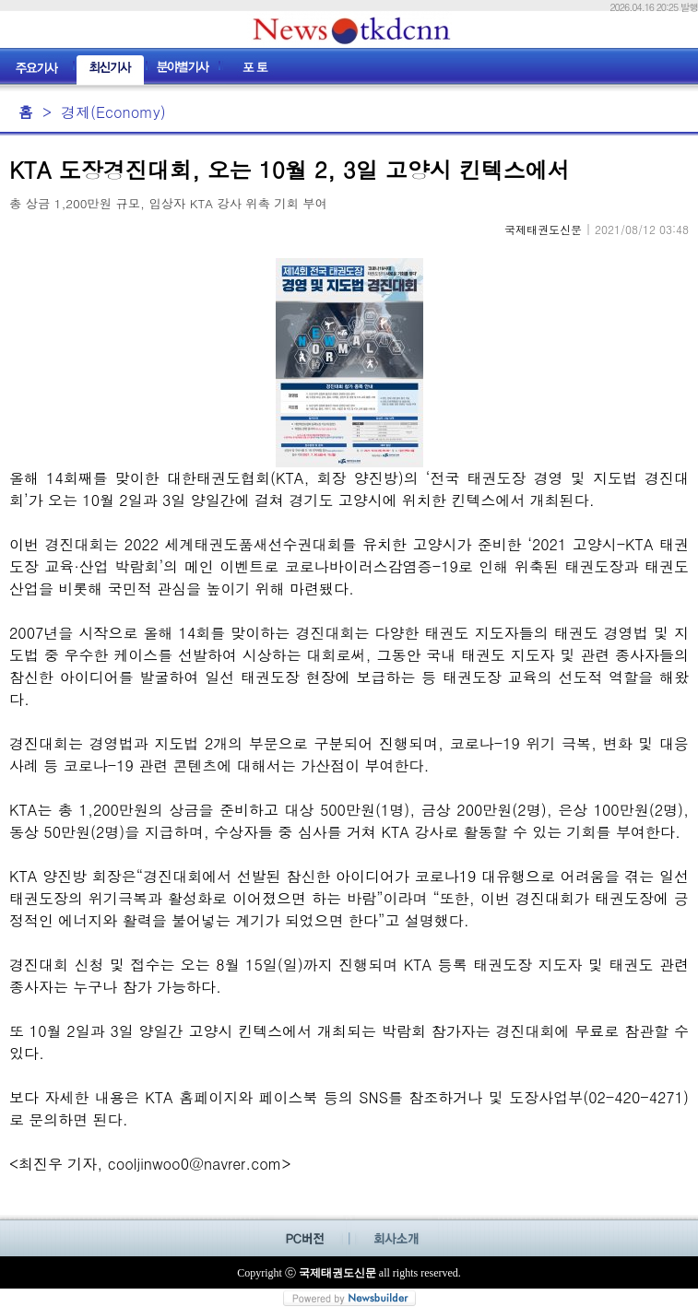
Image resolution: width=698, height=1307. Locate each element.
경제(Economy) (113, 112)
